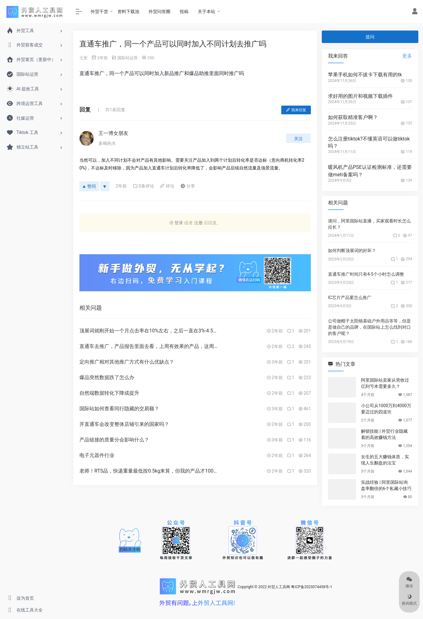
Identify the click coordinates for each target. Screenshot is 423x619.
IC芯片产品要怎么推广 (349, 297)
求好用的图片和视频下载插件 (360, 96)
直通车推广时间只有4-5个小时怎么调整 (366, 274)
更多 (407, 56)
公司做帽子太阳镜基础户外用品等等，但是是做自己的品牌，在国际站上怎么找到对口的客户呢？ (369, 327)
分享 (187, 185)
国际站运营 (127, 57)
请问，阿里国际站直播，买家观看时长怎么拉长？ (369, 224)
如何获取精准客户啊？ (353, 117)
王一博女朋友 (113, 133)
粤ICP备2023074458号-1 (311, 587)
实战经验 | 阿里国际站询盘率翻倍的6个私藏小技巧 (386, 485)
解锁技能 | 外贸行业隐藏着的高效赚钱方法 (384, 434)
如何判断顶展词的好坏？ (352, 250)
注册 (198, 222)
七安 (83, 57)
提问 (370, 36)
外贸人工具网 (279, 587)
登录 (178, 222)
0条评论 (143, 185)
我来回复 (296, 110)
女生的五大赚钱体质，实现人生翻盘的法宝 (385, 459)
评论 (167, 185)
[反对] (104, 186)
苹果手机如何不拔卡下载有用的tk (365, 75)
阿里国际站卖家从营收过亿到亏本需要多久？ (385, 383)
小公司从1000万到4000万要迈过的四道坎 (386, 408)
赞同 (89, 186)
